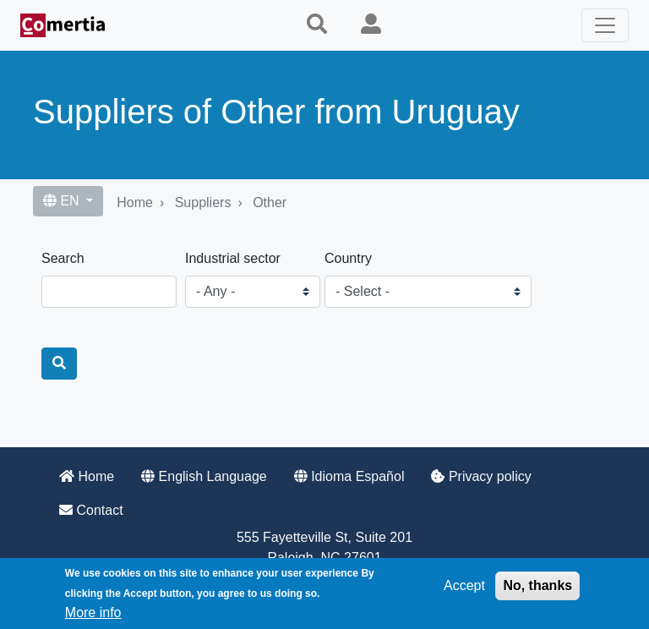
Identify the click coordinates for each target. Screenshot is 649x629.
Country (348, 258)
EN (63, 201)
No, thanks (537, 585)
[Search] (59, 363)
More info (93, 612)
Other (269, 202)
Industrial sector (233, 258)
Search (63, 258)
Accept (464, 585)
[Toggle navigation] (605, 25)
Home (135, 202)
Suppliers (203, 202)
